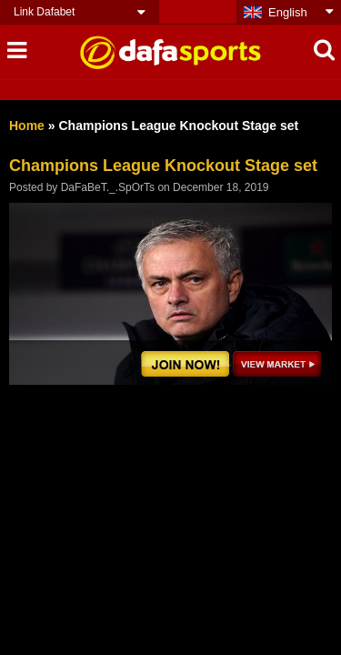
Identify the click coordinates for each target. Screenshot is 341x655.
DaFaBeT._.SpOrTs (108, 187)
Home (27, 125)
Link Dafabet (44, 11)
